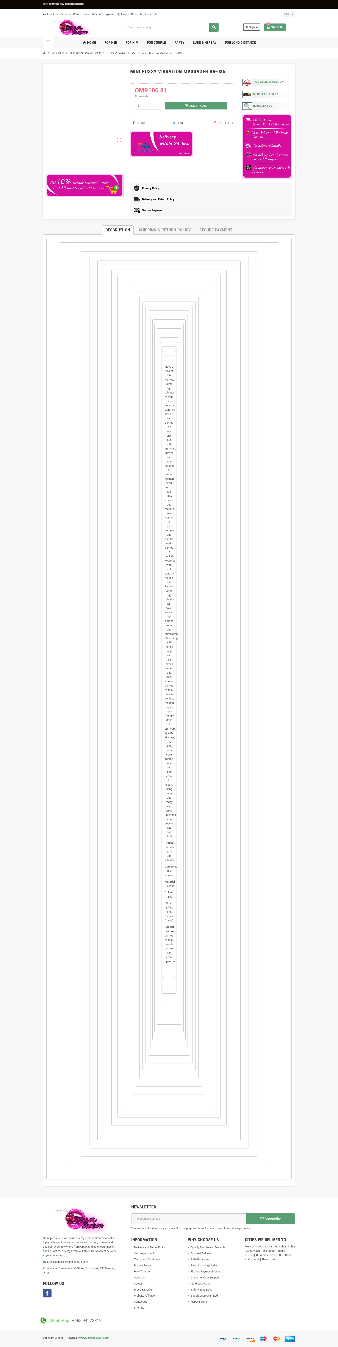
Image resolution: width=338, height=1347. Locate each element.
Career (138, 1283)
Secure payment (144, 1253)
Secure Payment (103, 14)
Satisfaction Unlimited (204, 1295)
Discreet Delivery (201, 1253)
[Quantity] (148, 105)
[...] (65, 1255)
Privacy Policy (142, 1265)
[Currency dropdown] (289, 14)
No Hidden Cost (200, 1283)
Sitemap (139, 1307)
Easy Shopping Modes (204, 1265)
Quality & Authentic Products (208, 1247)
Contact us (140, 1301)
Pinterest (223, 123)
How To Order (127, 14)
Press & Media (143, 1289)
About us (139, 1277)
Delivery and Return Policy (150, 1247)
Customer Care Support (205, 1277)
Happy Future (199, 1301)
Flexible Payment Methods (207, 1271)
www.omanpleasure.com (95, 1337)
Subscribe (270, 1219)
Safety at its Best (201, 1289)
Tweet (180, 123)
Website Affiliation (145, 1295)
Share (139, 123)
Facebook (47, 1293)
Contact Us (148, 14)
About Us (50, 14)
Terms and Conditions (147, 1259)
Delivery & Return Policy (74, 14)
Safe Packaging (200, 1259)
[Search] (170, 27)
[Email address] (188, 1218)
